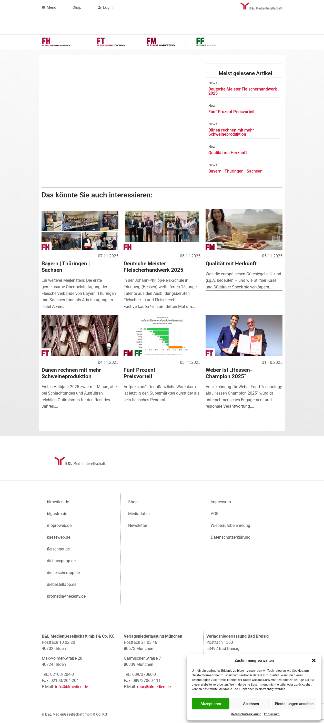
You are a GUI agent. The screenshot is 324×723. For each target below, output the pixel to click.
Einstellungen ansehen (294, 703)
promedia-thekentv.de (66, 595)
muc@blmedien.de (154, 686)
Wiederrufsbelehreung (230, 525)
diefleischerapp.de (63, 572)
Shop (133, 501)
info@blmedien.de (71, 686)
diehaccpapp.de (61, 560)
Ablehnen (251, 703)
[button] (313, 660)
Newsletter (137, 525)
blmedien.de (58, 501)
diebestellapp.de (61, 583)
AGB (215, 513)
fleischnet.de (58, 548)
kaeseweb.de (58, 536)
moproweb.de (59, 525)
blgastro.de (57, 513)
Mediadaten (139, 513)
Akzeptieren (210, 703)
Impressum (272, 714)
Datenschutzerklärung (246, 714)
